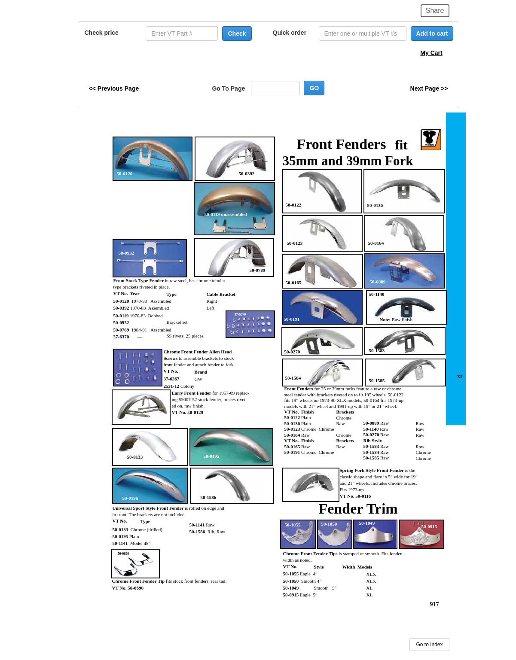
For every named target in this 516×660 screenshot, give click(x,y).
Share (435, 10)
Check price (102, 32)
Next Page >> (429, 88)
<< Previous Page (114, 88)
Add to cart (432, 33)
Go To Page (228, 88)
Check (237, 33)
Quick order (290, 32)
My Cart (431, 52)
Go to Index (429, 645)
